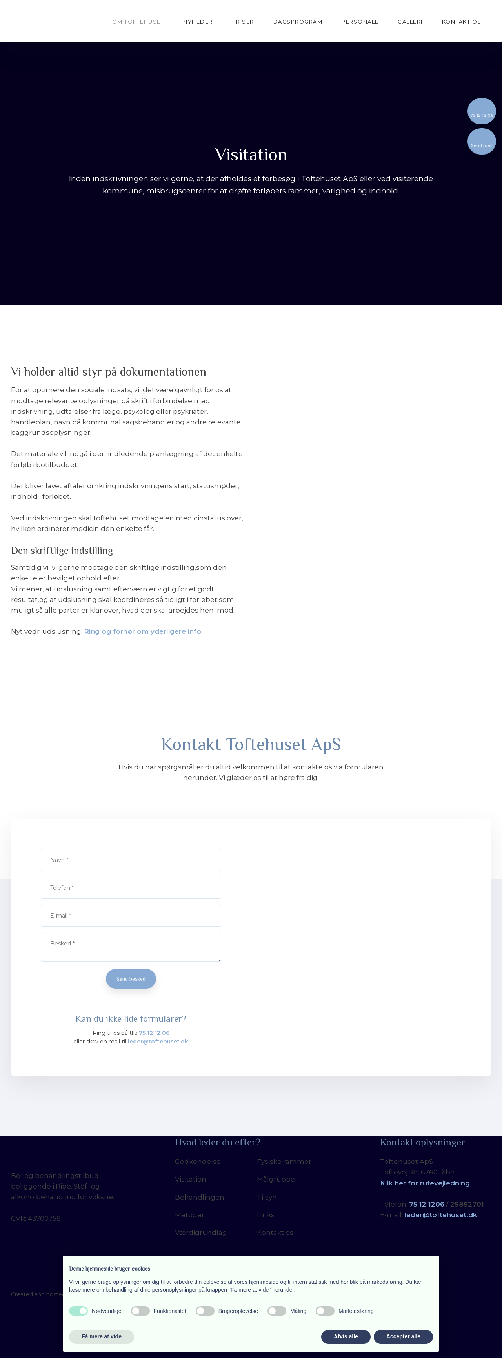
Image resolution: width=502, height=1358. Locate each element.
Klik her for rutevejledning (425, 1183)
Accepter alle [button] (403, 1336)
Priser (243, 21)
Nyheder (198, 21)
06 (439, 1204)
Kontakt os (462, 21)
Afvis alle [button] (346, 1336)
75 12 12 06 (154, 1032)
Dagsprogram (298, 21)
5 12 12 (424, 1204)
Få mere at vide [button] (102, 1336)
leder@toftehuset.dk (158, 1041)
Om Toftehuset (138, 21)
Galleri (410, 21)
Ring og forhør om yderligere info (142, 631)
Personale (360, 21)
